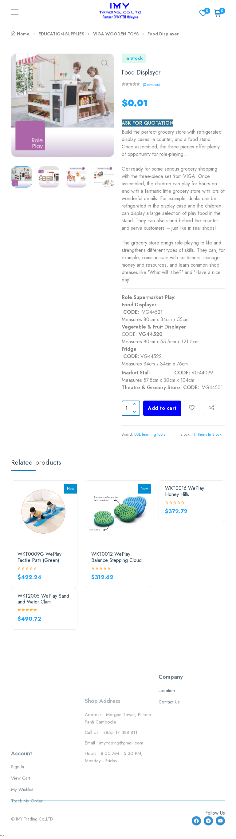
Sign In (17, 801)
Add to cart (162, 408)
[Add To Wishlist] (191, 408)
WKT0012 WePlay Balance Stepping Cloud (116, 557)
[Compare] (211, 408)
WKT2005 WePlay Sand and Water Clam (43, 599)
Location (167, 732)
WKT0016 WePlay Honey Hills (184, 491)
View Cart (20, 812)
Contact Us (169, 743)
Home (20, 34)
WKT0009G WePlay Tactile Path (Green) (39, 557)
